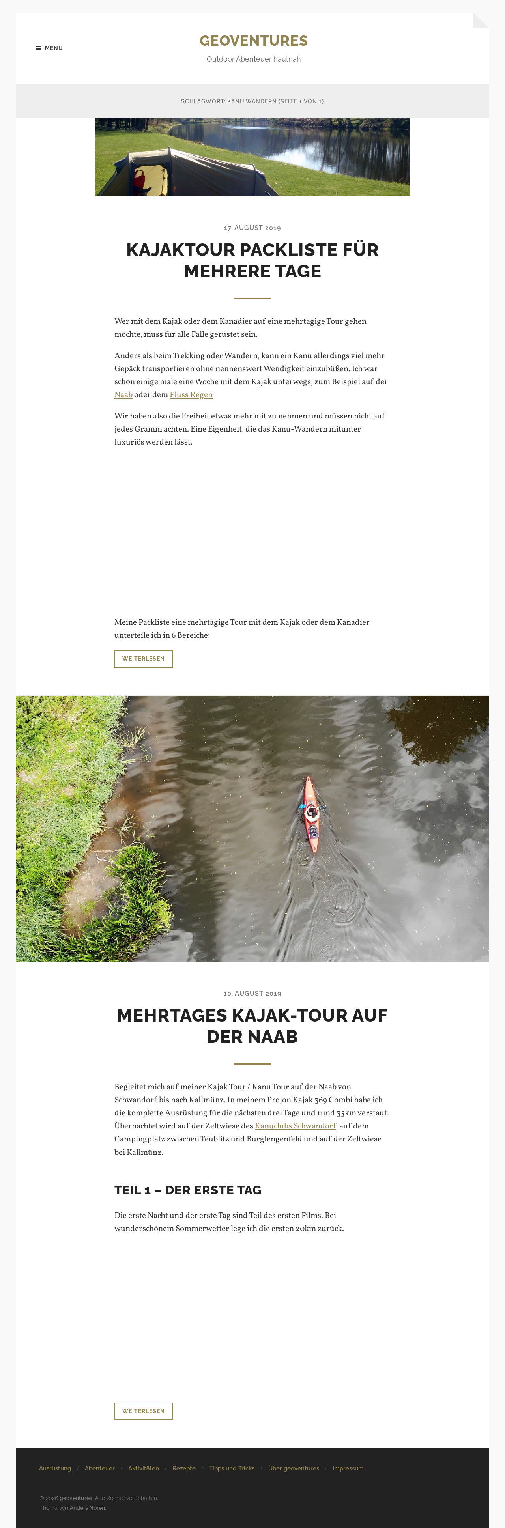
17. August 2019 (252, 228)
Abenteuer (100, 1468)
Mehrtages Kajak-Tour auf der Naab (252, 1026)
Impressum (348, 1468)
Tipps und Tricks (231, 1468)
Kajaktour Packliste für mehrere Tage (252, 260)
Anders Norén (87, 1507)
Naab (123, 395)
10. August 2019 (252, 993)
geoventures (254, 40)
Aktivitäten (143, 1468)
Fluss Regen (191, 395)
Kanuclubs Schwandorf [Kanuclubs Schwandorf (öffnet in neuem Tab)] (295, 1126)
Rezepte (184, 1468)
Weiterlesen (143, 658)
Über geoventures (293, 1468)
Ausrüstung (55, 1468)
